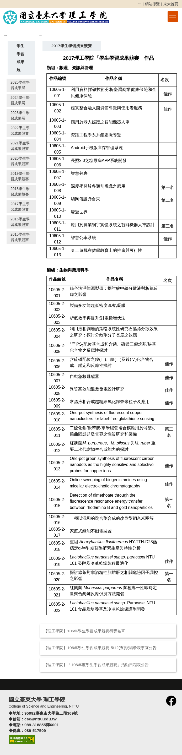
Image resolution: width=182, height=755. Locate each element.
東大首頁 (170, 4)
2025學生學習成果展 (20, 85)
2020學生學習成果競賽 (20, 161)
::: (139, 4)
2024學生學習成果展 (20, 100)
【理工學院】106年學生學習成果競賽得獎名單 (84, 631)
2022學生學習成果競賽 (20, 130)
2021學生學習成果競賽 (20, 146)
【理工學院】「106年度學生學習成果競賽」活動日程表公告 (96, 664)
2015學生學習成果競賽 (20, 237)
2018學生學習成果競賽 (20, 191)
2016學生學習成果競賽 (20, 222)
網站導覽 (152, 4)
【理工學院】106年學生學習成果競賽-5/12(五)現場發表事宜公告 (100, 647)
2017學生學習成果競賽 (20, 206)
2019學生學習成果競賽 (20, 176)
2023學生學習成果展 (20, 115)
